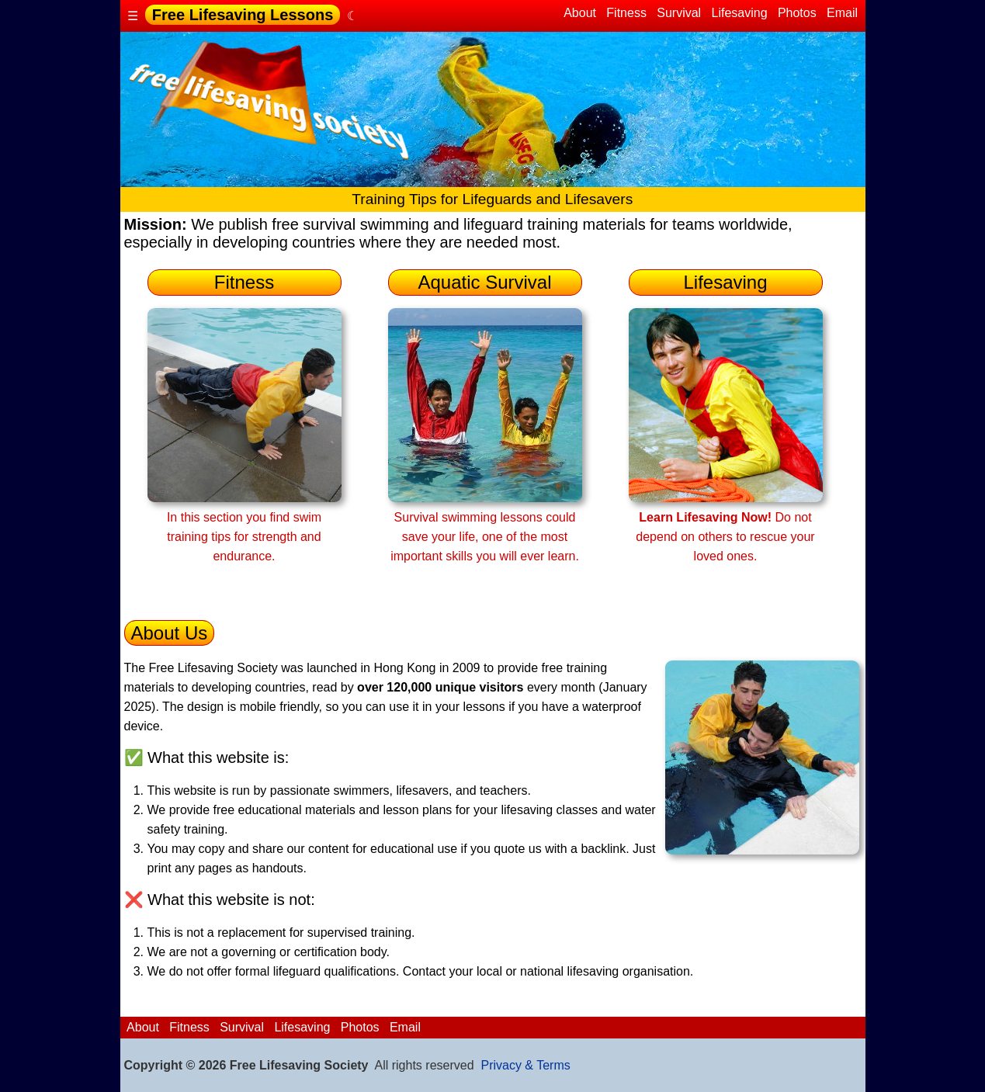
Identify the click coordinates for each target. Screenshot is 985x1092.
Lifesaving (739, 12)
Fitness (626, 12)
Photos (797, 12)
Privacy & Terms (525, 1065)
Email (843, 12)
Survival (679, 12)
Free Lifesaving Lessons (242, 14)
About (580, 12)
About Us (169, 632)
